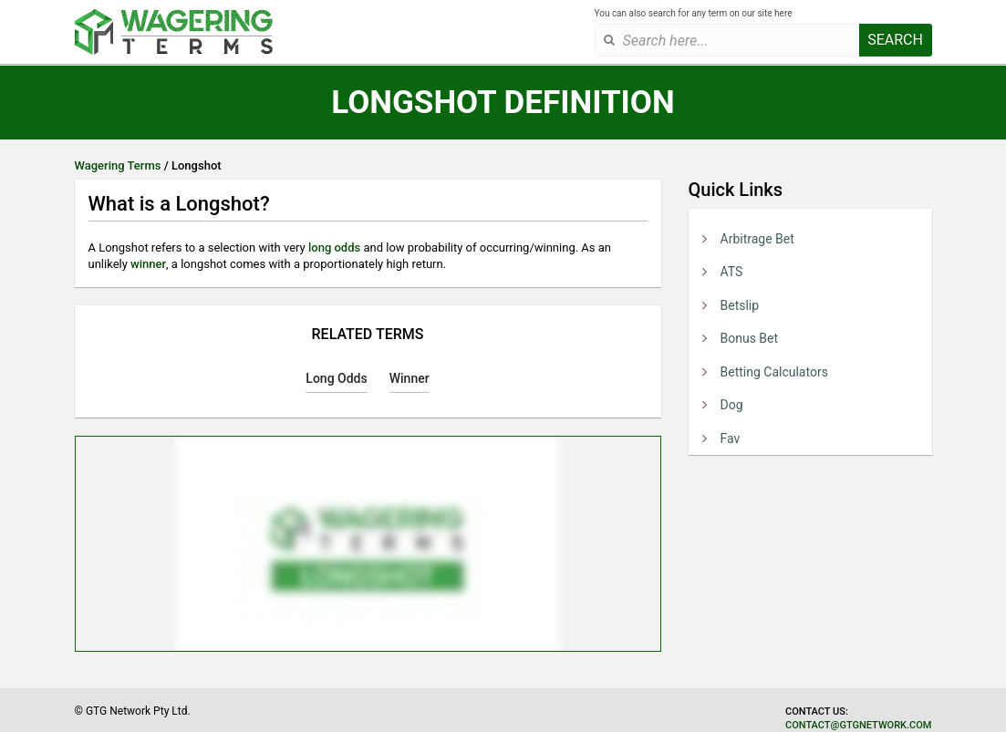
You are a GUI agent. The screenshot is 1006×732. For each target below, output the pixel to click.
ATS (732, 271)
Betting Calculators (774, 372)
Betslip (740, 305)
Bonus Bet (750, 338)
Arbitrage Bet (757, 239)
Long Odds (336, 378)
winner (148, 264)
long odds (334, 247)
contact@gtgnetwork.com (858, 725)
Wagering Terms (118, 165)
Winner (409, 378)
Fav (731, 438)
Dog (732, 404)
